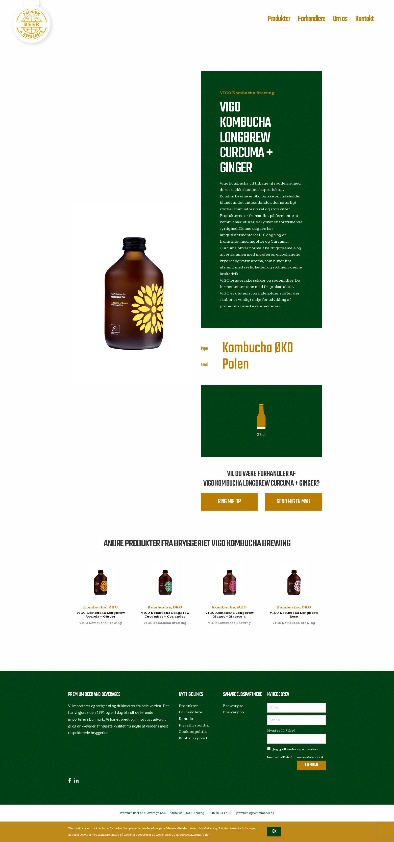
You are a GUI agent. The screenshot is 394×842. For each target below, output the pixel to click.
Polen (235, 364)
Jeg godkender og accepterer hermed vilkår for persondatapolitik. (296, 753)
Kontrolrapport (193, 738)
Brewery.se (233, 705)
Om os (340, 19)
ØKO (284, 348)
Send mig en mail (294, 501)
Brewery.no (233, 712)
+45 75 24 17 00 (220, 813)
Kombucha (247, 348)
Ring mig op (229, 501)
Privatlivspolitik (194, 725)
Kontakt (364, 19)
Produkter (278, 19)
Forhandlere (311, 19)
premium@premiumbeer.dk (255, 813)
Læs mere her (200, 835)
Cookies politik (193, 731)
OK (274, 831)
